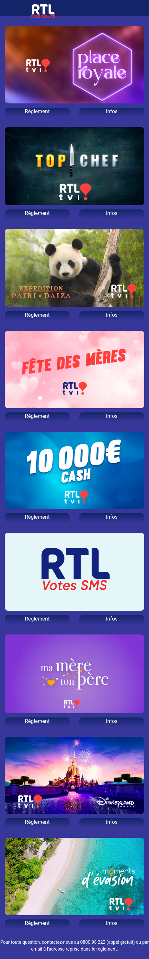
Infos (112, 111)
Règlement (37, 111)
